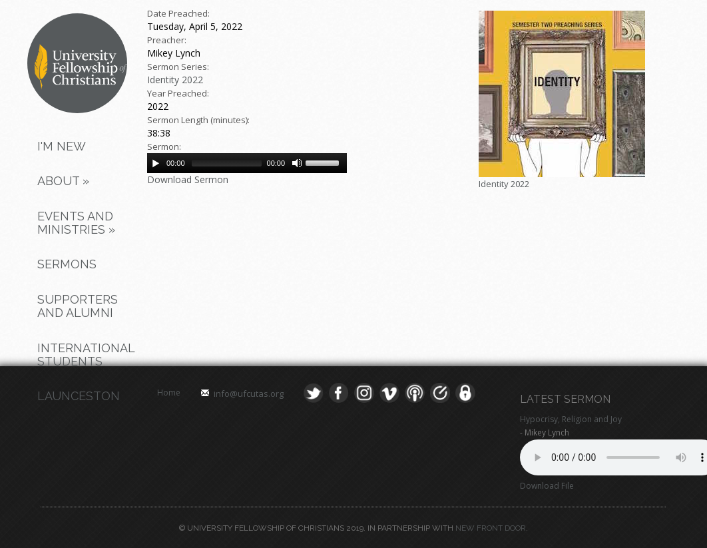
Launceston (78, 396)
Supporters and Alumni (77, 306)
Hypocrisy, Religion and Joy (571, 419)
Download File (547, 485)
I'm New (61, 146)
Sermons (67, 264)
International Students (83, 354)
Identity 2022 (175, 79)
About (63, 181)
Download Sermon (187, 179)
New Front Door (490, 528)
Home (168, 392)
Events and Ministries (76, 222)
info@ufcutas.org (249, 394)
